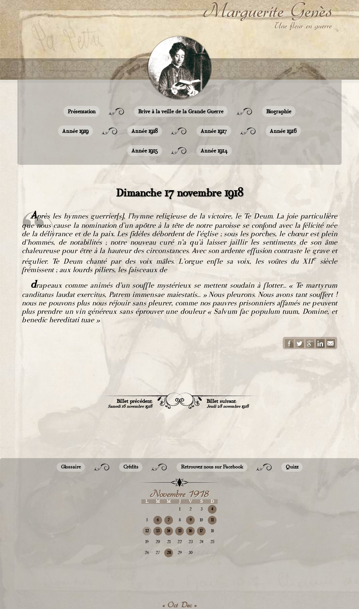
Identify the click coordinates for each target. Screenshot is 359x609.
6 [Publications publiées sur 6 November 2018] (158, 520)
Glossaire (71, 467)
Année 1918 (145, 131)
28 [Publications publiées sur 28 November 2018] (169, 553)
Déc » (189, 605)
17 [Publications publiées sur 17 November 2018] (201, 531)
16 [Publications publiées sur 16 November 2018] (190, 531)
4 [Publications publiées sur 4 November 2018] (212, 509)
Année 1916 (283, 131)
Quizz (292, 467)
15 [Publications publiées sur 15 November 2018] (179, 531)
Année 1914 (214, 150)
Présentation (81, 111)
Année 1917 (214, 131)
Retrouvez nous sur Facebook (212, 467)
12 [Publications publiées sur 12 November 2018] (147, 531)
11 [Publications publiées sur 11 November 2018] (212, 520)
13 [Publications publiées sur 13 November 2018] (157, 531)
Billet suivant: (228, 403)
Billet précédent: (130, 403)
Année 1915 (145, 150)
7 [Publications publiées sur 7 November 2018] (169, 520)
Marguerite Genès (267, 10)
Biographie (278, 111)
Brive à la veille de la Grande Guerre (180, 111)
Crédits (130, 467)
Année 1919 (75, 131)
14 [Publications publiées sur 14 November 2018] (168, 531)
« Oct (170, 605)
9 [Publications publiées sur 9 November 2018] (190, 520)
